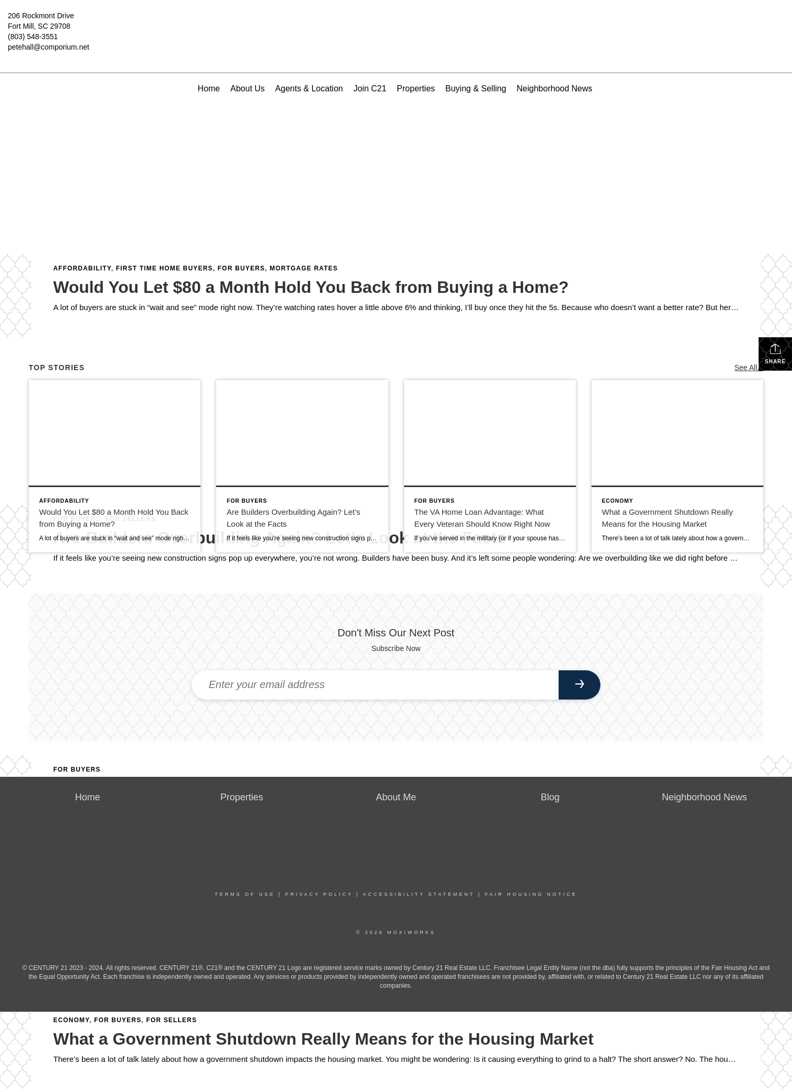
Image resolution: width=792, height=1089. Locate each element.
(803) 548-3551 (33, 36)
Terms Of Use (245, 894)
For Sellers (171, 1020)
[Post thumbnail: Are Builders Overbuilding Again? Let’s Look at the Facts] (302, 466)
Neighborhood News (555, 88)
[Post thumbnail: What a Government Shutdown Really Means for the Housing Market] (677, 466)
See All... (749, 367)
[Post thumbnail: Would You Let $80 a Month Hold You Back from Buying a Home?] (114, 466)
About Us (247, 88)
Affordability (82, 268)
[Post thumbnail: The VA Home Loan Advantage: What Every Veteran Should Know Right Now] (490, 466)
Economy (71, 1020)
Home (209, 88)
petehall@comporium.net (48, 47)
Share (775, 353)
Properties (416, 88)
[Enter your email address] (375, 685)
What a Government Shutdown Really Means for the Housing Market (323, 1038)
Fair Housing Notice (531, 894)
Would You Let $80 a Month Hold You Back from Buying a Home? (311, 287)
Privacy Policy (319, 894)
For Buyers (241, 268)
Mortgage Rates (304, 268)
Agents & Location (309, 88)
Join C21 (369, 88)
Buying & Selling (475, 88)
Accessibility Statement (419, 894)
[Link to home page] (396, 23)
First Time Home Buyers (164, 268)
